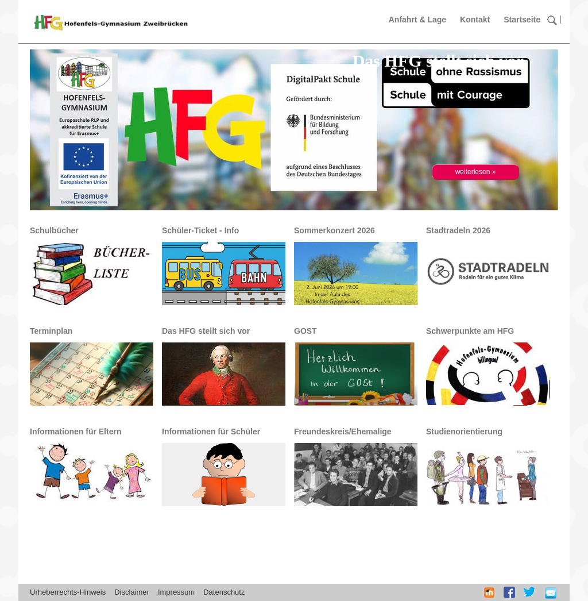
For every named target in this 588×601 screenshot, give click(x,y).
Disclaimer (131, 592)
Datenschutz (224, 592)
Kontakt (475, 19)
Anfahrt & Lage (417, 19)
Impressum (176, 592)
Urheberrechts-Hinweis (68, 592)
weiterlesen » (475, 172)
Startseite (522, 19)
